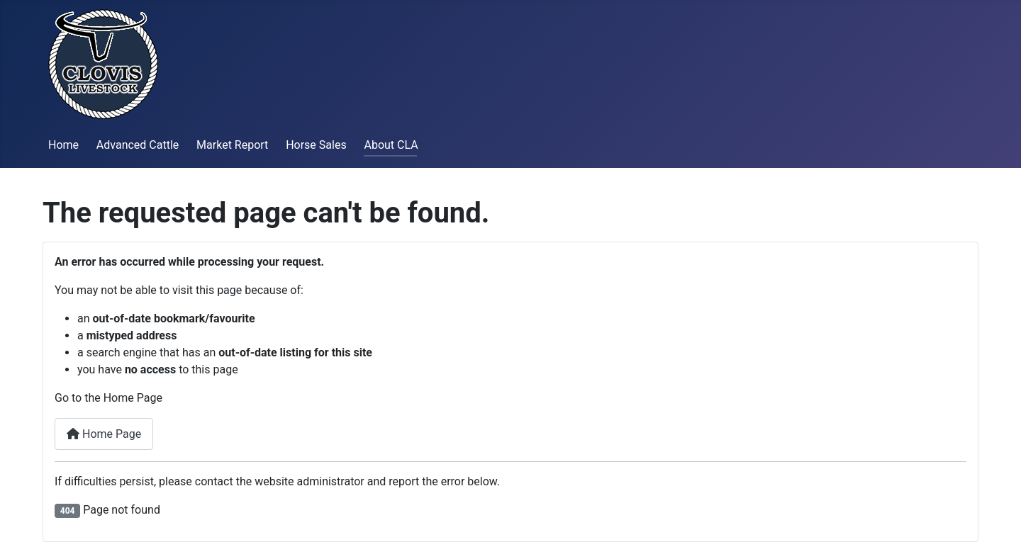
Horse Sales (316, 145)
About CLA (391, 145)
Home (63, 145)
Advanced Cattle (137, 145)
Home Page (104, 434)
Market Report (232, 145)
